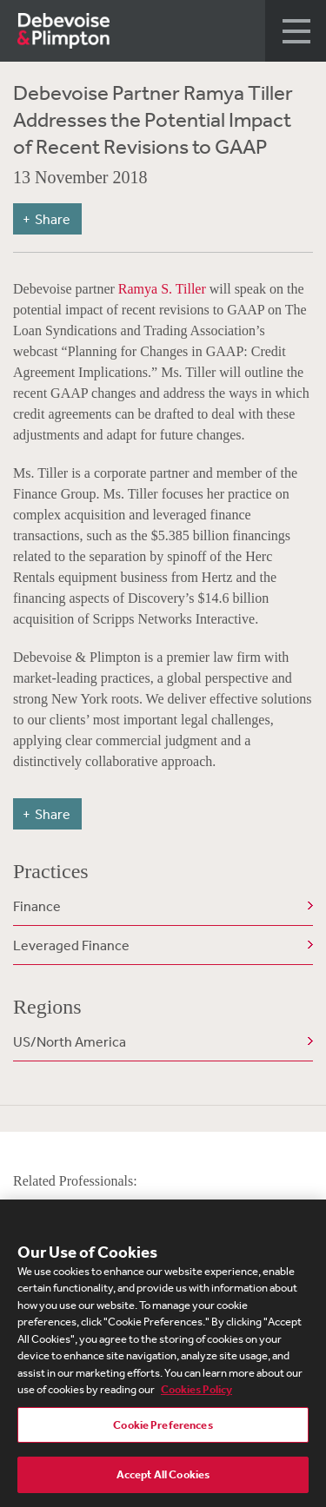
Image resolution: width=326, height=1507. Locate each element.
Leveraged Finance (71, 945)
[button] (295, 31)
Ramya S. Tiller (162, 288)
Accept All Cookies (163, 1476)
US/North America (69, 1041)
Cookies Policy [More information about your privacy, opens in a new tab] (196, 1391)
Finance (37, 906)
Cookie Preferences (162, 1425)
